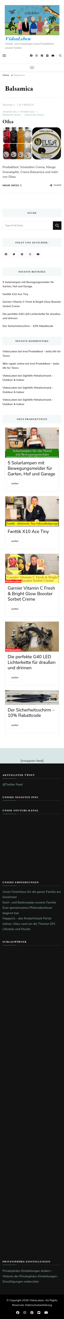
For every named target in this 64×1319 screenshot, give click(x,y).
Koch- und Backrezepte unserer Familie (29, 902)
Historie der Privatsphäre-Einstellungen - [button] (31, 1276)
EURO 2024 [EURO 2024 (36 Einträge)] (31, 1154)
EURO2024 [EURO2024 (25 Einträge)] (13, 1163)
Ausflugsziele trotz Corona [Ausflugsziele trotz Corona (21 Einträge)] (27, 1053)
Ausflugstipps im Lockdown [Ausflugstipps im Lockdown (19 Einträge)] (27, 1025)
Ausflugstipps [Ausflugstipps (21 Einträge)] (16, 1007)
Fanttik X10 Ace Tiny (15, 294)
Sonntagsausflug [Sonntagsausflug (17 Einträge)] (43, 1218)
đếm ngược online (14, 364)
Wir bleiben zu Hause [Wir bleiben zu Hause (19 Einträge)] (22, 1246)
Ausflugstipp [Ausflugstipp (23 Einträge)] (16, 979)
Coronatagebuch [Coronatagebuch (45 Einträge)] (19, 1126)
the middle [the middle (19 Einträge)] (14, 1227)
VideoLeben (18, 38)
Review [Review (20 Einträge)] (51, 1209)
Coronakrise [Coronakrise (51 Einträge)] (44, 1108)
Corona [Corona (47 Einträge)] (39, 1062)
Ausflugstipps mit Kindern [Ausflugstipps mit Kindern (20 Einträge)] (26, 1034)
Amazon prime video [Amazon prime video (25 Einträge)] (21, 961)
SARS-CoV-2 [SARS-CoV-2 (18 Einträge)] (14, 1218)
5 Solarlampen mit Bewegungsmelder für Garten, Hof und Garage (28, 284)
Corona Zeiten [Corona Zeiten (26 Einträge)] (44, 1135)
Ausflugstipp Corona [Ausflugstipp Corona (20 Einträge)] (22, 998)
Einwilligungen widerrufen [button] (21, 1282)
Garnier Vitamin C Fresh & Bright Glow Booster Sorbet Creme (32, 304)
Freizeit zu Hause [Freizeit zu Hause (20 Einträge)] (19, 1172)
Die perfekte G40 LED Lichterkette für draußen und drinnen (31, 316)
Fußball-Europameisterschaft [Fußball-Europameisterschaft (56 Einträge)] (29, 1181)
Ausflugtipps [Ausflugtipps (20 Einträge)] (16, 1062)
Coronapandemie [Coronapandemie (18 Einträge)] (18, 1117)
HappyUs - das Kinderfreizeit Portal (27, 918)
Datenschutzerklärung (38, 1305)
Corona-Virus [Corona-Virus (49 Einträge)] (16, 1080)
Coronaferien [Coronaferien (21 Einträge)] (16, 1108)
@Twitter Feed (13, 784)
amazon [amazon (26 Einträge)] (12, 952)
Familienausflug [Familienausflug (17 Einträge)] (39, 1163)
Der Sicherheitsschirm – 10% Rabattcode (28, 326)
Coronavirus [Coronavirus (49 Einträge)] (15, 1135)
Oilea (8, 121)
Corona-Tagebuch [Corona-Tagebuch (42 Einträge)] (19, 1071)
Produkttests (12, 115)
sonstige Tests (34, 115)
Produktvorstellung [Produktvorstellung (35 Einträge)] (22, 1209)
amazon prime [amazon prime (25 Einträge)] (35, 952)
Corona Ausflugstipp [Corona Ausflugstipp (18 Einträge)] (22, 1099)
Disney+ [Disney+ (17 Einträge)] (32, 1145)
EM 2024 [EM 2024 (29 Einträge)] (51, 1145)
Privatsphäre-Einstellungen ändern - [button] (28, 1271)
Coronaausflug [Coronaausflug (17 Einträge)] (18, 1090)
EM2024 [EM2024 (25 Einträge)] (11, 1154)
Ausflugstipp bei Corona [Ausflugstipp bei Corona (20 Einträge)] (24, 989)
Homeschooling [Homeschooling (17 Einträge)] (18, 1200)
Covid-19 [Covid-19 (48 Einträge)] (12, 1145)
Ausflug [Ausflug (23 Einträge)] (50, 961)
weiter (15, 483)
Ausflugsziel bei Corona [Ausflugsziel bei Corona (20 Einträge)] (24, 1044)
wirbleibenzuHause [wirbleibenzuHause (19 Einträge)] (20, 1237)
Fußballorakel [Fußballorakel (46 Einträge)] (18, 1191)
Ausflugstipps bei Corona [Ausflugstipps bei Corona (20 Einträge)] (25, 1016)
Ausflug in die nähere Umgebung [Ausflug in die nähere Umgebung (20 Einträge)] (30, 970)
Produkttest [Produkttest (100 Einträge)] (47, 1200)
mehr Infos (12, 185)
